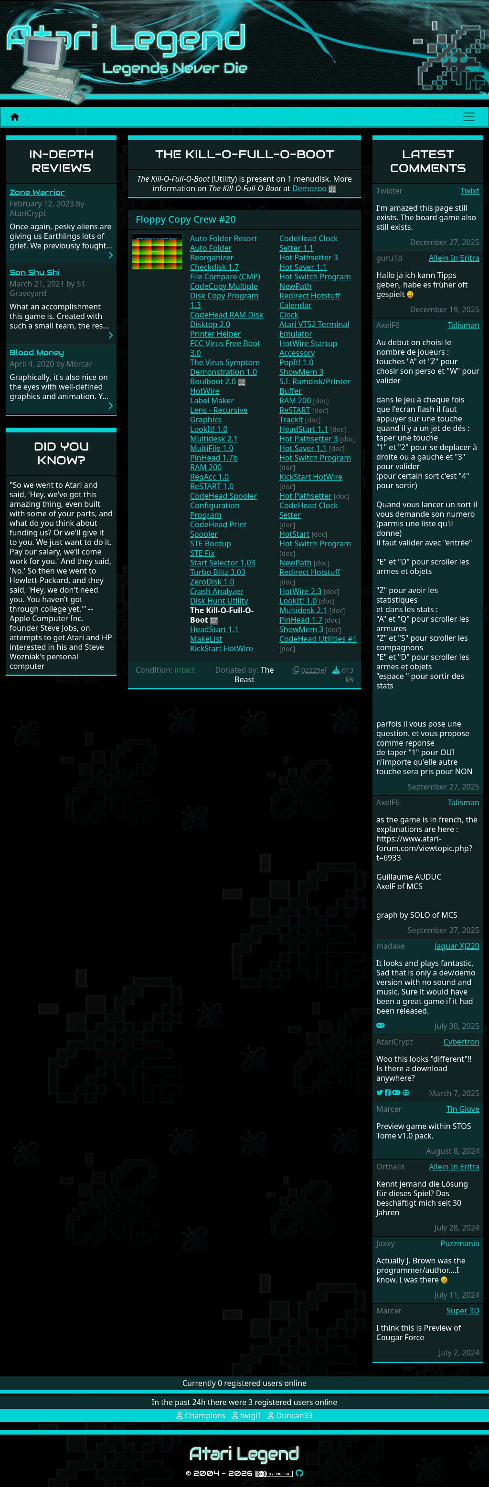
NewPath (295, 286)
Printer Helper (215, 333)
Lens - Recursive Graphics (219, 414)
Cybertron (461, 1041)
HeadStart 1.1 (214, 629)
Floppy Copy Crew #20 (186, 219)
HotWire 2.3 (300, 591)
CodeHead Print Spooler (218, 529)
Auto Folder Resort (223, 238)
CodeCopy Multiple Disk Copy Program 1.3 (224, 295)
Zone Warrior (37, 192)
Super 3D (462, 1310)
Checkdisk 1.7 (214, 267)
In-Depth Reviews (61, 161)
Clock (288, 314)
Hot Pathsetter (305, 496)
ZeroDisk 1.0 (212, 581)
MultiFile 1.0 (212, 448)
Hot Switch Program (315, 276)
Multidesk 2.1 (214, 438)
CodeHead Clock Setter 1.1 (308, 243)
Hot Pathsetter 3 (308, 257)
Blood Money (37, 352)
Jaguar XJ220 (457, 946)
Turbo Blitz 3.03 (217, 572)
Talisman (463, 325)
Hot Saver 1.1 (303, 267)
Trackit (291, 419)
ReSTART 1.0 (212, 486)
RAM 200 (206, 467)
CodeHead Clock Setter (308, 510)
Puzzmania (459, 1243)
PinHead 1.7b (214, 457)
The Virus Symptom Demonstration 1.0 (225, 367)
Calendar (295, 305)
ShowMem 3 (301, 372)
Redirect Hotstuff (309, 295)
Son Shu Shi (35, 272)
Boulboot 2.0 (213, 381)
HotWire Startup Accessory (308, 348)
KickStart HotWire (221, 648)
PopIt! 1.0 (296, 362)
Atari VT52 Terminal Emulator (314, 328)
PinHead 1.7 (300, 620)
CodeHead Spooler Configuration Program (223, 505)
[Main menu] (469, 116)
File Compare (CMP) (225, 276)
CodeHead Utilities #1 (318, 639)
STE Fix (202, 553)
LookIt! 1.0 (209, 429)
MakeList (206, 639)
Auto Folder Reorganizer (212, 252)
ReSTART (294, 410)
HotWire (205, 391)
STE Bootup (210, 543)
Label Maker (212, 400)
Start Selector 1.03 (222, 562)
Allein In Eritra (454, 258)
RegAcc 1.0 (209, 477)
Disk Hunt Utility (219, 600)
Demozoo (314, 188)
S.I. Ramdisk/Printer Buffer (315, 386)
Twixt (469, 190)
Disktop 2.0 (210, 324)
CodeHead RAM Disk (226, 314)
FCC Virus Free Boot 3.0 (225, 348)
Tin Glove (462, 1109)
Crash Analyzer (217, 591)
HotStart (294, 534)
